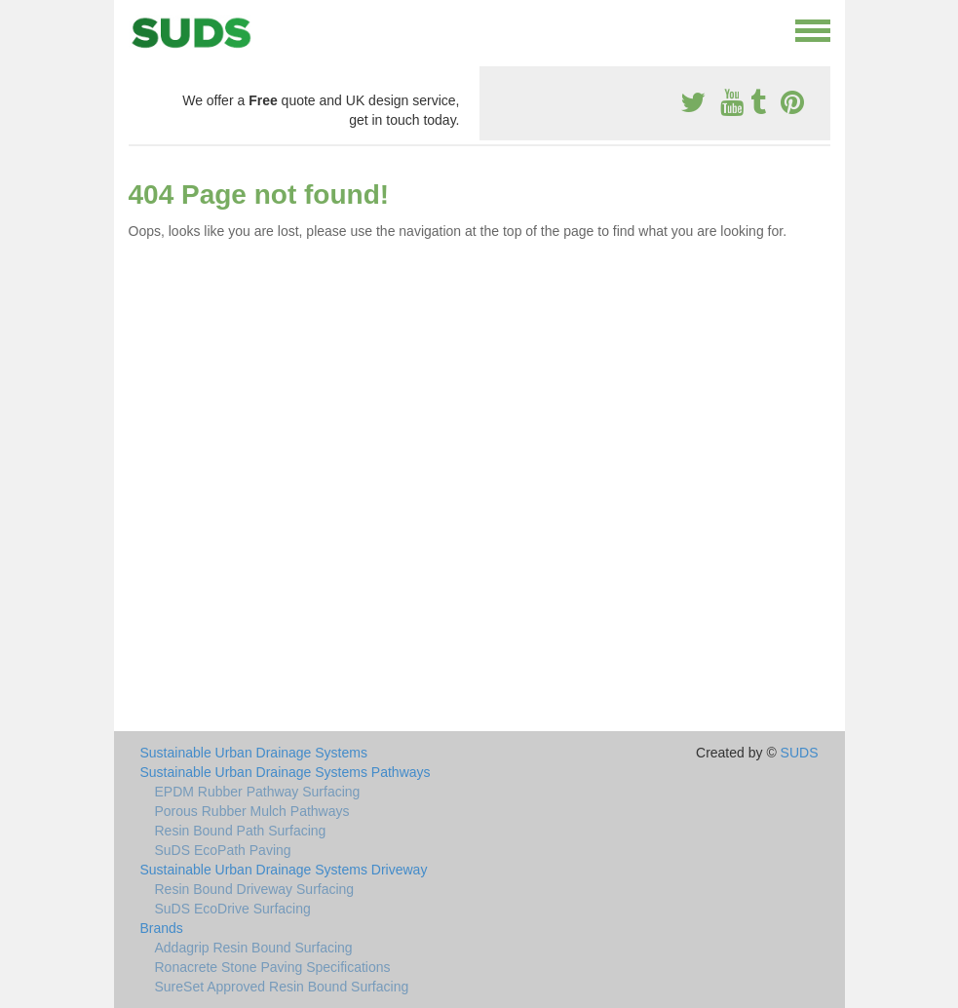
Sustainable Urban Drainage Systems (253, 752)
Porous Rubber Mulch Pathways (252, 811)
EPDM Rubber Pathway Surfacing (258, 791)
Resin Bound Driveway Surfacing (255, 889)
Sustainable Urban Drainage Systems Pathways (285, 772)
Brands (161, 928)
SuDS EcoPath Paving (223, 850)
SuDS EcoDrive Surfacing (233, 908)
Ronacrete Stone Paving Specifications (273, 967)
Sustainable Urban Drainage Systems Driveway (284, 869)
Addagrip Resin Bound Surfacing (254, 947)
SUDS (800, 752)
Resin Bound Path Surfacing (240, 830)
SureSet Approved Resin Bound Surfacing (282, 986)
